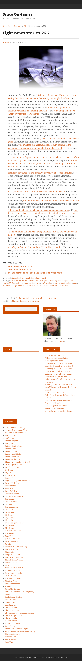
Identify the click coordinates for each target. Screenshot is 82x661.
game (26, 283)
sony (43, 285)
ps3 (24, 285)
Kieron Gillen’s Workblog (16, 547)
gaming (32, 283)
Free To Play (10, 488)
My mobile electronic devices (25, 301)
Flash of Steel (10, 486)
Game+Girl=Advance (14, 496)
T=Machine (10, 602)
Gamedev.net (10, 499)
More (62, 341)
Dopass (8, 472)
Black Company (11, 441)
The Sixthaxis (11, 618)
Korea (54, 283)
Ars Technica (10, 435)
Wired (51, 285)
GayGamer (9, 512)
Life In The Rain (11, 549)
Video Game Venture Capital (17, 629)
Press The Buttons (12, 589)
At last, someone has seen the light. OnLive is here (35, 273)
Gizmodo (9, 520)
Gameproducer (11, 507)
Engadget (9, 478)
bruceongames (55, 280)
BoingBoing (10, 443)
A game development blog (16, 430)
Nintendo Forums (12, 570)
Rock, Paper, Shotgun (14, 597)
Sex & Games (10, 600)
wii (47, 285)
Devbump (9, 470)
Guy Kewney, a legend (54, 408)
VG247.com (10, 626)
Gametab (9, 510)
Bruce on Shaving (12, 459)
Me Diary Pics (11, 563)
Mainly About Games (14, 557)
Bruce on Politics (12, 457)
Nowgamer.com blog (14, 573)
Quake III (29, 285)
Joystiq (8, 544)
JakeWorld (9, 536)
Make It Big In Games (14, 560)
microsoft (61, 283)
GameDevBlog (11, 502)
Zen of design (10, 639)
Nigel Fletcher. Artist (14, 568)
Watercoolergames (13, 634)
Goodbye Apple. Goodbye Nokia (58, 385)
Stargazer (64, 657)
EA (10, 283)
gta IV (38, 283)
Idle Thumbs (10, 528)
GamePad (9, 504)
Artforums (9, 438)
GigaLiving (9, 518)
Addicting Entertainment (15, 433)
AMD (13, 280)
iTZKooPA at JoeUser (14, 531)
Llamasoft (9, 552)
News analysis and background (34, 278)
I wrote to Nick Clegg (54, 403)
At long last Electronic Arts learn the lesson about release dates (38, 210)
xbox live (65, 285)
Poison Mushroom (13, 584)
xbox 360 (57, 285)
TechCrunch (10, 605)
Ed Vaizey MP (10, 475)
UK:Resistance (11, 621)
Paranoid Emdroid (13, 578)
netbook (69, 283)
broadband (20, 280)
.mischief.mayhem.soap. (15, 427)
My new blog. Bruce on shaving (58, 400)
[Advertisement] (18, 385)
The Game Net (11, 608)
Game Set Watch (12, 494)
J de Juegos (9, 533)
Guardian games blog (14, 523)
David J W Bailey (12, 467)
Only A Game (10, 576)
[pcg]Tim (9, 642)
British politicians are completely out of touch (37, 298)
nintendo (6, 285)
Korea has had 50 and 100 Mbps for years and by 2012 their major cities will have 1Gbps (42, 163)
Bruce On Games (17, 14)
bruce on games (42, 280)
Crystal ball (16, 278)
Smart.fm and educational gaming (60, 411)
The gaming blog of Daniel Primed (19, 613)
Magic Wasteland (12, 555)
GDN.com (9, 515)
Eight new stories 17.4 (19, 269)
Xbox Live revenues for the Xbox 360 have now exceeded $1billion (40, 173)
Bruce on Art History (14, 454)
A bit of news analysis (54, 392)
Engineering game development (18, 480)
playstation (17, 285)
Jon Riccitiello (46, 283)
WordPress (53, 657)
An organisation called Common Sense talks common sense (36, 191)
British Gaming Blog (13, 446)
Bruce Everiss (30, 280)
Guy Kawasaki (11, 525)
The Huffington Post (13, 615)
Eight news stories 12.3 (20, 266)
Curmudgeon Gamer (14, 464)
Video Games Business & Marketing (20, 631)
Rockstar (37, 285)
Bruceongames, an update (56, 406)
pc (11, 285)
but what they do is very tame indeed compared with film (51, 200)
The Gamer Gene (12, 610)
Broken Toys (10, 449)
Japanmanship (11, 541)
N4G (7, 565)
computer (66, 280)
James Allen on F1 (12, 539)
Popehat (8, 586)
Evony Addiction (12, 483)
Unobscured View (12, 623)
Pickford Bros (11, 581)
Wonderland (10, 637)
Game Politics (11, 491)
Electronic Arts (17, 283)
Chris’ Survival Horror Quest (17, 462)
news (75, 283)
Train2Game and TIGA (55, 355)
